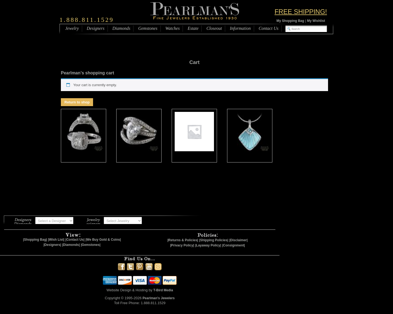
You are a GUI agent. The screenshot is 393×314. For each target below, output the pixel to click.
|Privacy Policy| (182, 245)
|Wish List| (56, 240)
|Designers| (52, 245)
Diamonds (121, 28)
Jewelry (72, 28)
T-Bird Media (163, 290)
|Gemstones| (90, 245)
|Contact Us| (75, 240)
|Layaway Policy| (208, 245)
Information (240, 28)
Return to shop (77, 102)
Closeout (214, 28)
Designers (96, 28)
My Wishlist (316, 21)
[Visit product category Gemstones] (194, 135)
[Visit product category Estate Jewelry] (139, 135)
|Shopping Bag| (35, 240)
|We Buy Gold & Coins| (103, 240)
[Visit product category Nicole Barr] (249, 135)
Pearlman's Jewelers (158, 298)
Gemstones (147, 28)
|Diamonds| (71, 245)
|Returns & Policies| (182, 240)
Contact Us (268, 28)
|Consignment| (233, 245)
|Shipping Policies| (213, 240)
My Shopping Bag (290, 21)
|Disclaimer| (238, 240)
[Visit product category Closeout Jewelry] (83, 135)
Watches (172, 28)
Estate (192, 28)
